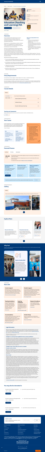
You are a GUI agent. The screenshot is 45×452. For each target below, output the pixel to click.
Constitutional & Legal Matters (22, 429)
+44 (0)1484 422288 (36, 430)
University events (6, 433)
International (8, 175)
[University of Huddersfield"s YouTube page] (21, 446)
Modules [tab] (6, 92)
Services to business (36, 429)
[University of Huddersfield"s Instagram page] (23, 446)
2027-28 (34, 10)
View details (8, 393)
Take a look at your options (9, 322)
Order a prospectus (20, 432)
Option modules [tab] (8, 97)
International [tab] (18, 152)
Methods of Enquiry (18, 102)
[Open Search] (40, 1)
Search (37, 420)
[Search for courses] (28, 420)
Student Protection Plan (15, 332)
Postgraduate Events (16, 28)
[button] (24, 212)
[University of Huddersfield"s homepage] (22, 441)
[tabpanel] (22, 101)
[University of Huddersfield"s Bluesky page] (18, 446)
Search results (10, 6)
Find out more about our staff (22, 310)
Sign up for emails (37, 235)
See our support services (27, 296)
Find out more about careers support (10, 294)
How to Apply (6, 30)
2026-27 (29, 10)
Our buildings (6, 429)
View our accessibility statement (22, 448)
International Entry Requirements (24, 82)
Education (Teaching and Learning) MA (20, 6)
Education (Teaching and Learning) (21, 106)
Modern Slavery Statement (21, 430)
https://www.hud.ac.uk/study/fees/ (27, 160)
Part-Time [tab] (11, 152)
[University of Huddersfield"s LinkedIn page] (26, 446)
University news (6, 432)
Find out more (20, 175)
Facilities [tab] (6, 190)
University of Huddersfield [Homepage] (8, 1)
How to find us (36, 426)
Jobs (4, 430)
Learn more (22, 236)
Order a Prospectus (8, 28)
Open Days (38, 450)
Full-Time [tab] (6, 152)
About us (5, 426)
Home (5, 6)
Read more (6, 114)
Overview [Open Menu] (6, 450)
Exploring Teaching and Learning (20, 98)
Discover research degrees (28, 319)
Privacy (19, 426)
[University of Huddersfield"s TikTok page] (24, 446)
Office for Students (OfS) (10, 380)
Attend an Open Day (20, 433)
